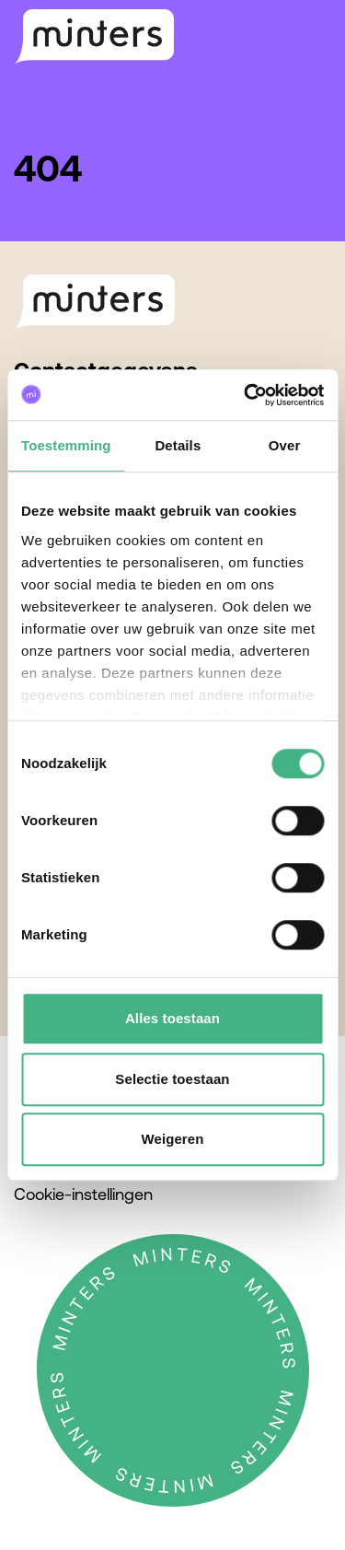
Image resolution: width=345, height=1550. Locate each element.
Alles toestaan (172, 1018)
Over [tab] (285, 445)
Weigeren (172, 1139)
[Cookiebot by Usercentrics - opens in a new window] (245, 395)
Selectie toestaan (172, 1079)
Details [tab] (178, 445)
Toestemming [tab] (66, 445)
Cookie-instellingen (83, 1194)
